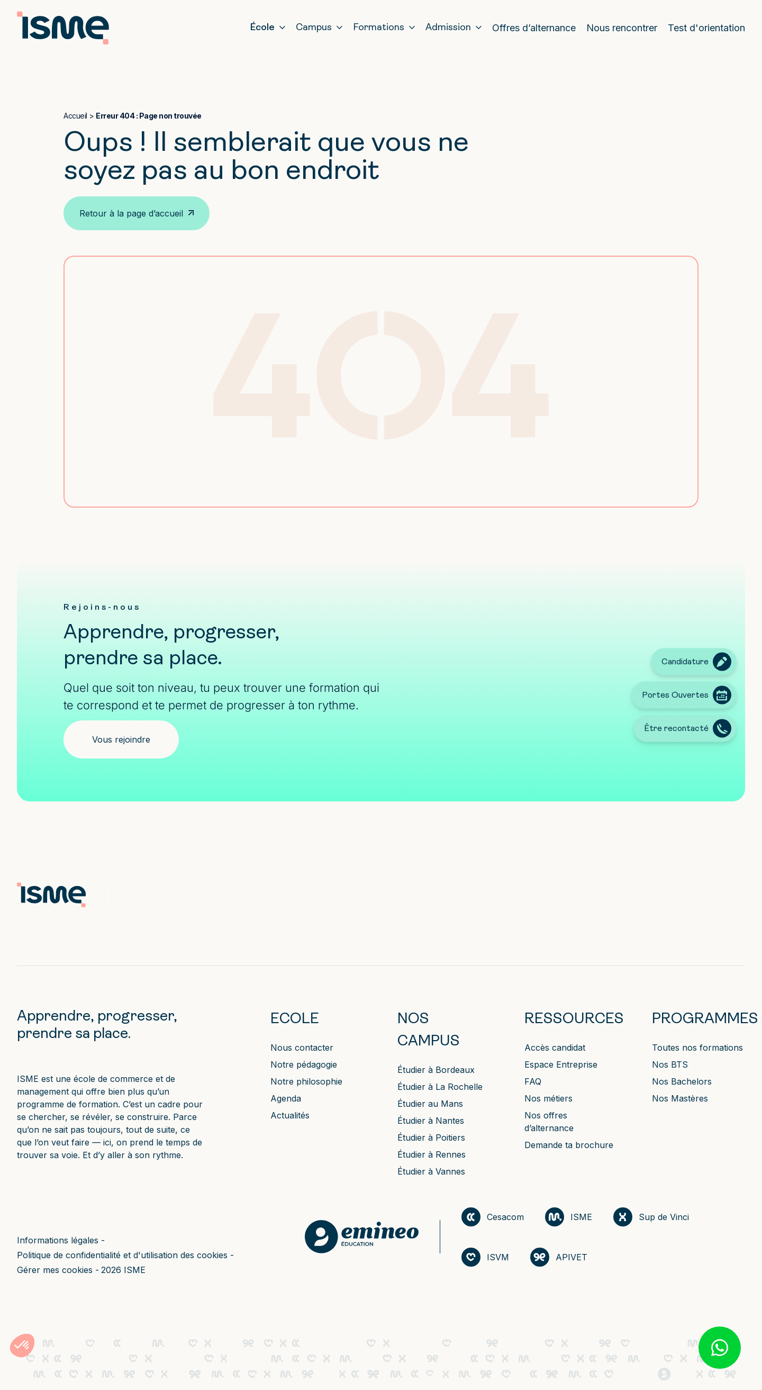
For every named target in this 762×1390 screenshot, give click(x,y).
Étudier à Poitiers (431, 1137)
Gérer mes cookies (56, 1270)
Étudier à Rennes (431, 1154)
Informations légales (59, 1240)
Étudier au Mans (430, 1103)
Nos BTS (670, 1064)
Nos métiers (548, 1098)
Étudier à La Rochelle (440, 1086)
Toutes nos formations (697, 1047)
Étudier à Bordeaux (436, 1069)
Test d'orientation (706, 27)
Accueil (75, 115)
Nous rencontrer (621, 27)
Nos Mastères (680, 1098)
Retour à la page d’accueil (131, 213)
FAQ (532, 1081)
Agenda (285, 1098)
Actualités (290, 1115)
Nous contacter (301, 1047)
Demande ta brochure (568, 1145)
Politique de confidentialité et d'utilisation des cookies (123, 1255)
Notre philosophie (306, 1081)
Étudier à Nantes (430, 1120)
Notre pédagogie (303, 1064)
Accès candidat (554, 1047)
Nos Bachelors (682, 1081)
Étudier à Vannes (431, 1171)
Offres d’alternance (534, 27)
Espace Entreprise (560, 1064)
